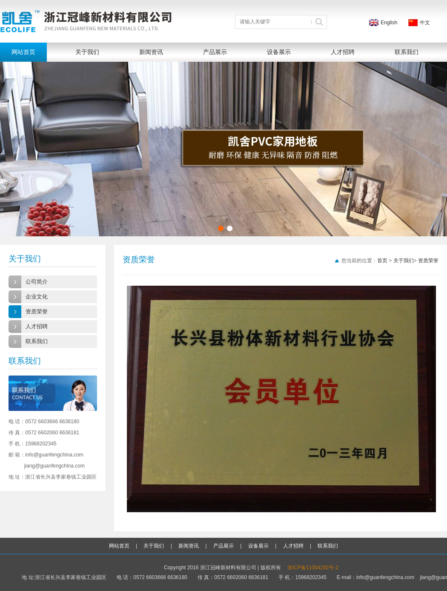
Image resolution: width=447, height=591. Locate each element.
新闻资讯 (151, 52)
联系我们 (406, 52)
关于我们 (87, 52)
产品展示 (215, 52)
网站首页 (23, 52)
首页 (382, 261)
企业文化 (37, 296)
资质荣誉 (37, 311)
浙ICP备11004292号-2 (312, 568)
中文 (425, 23)
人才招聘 (343, 52)
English (389, 23)
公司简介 (37, 281)
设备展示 (279, 52)
